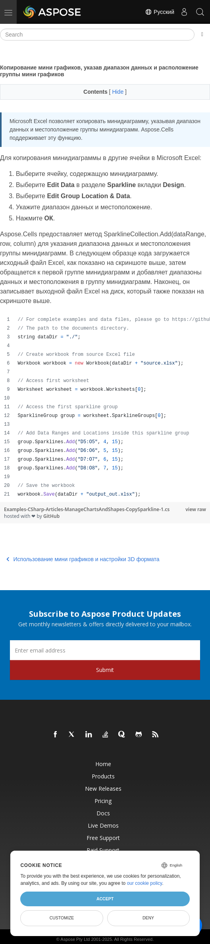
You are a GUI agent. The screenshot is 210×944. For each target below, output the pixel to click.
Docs (103, 813)
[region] (105, 407)
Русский (159, 11)
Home (103, 764)
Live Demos (103, 825)
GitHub (51, 516)
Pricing (103, 801)
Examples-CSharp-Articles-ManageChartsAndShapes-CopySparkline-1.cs (87, 509)
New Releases (103, 788)
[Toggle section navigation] (202, 34)
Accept (105, 898)
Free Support (103, 838)
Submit (105, 670)
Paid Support (103, 850)
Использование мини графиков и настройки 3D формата (83, 559)
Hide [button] (118, 92)
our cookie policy (144, 883)
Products (103, 776)
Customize (62, 917)
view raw (195, 509)
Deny (148, 917)
